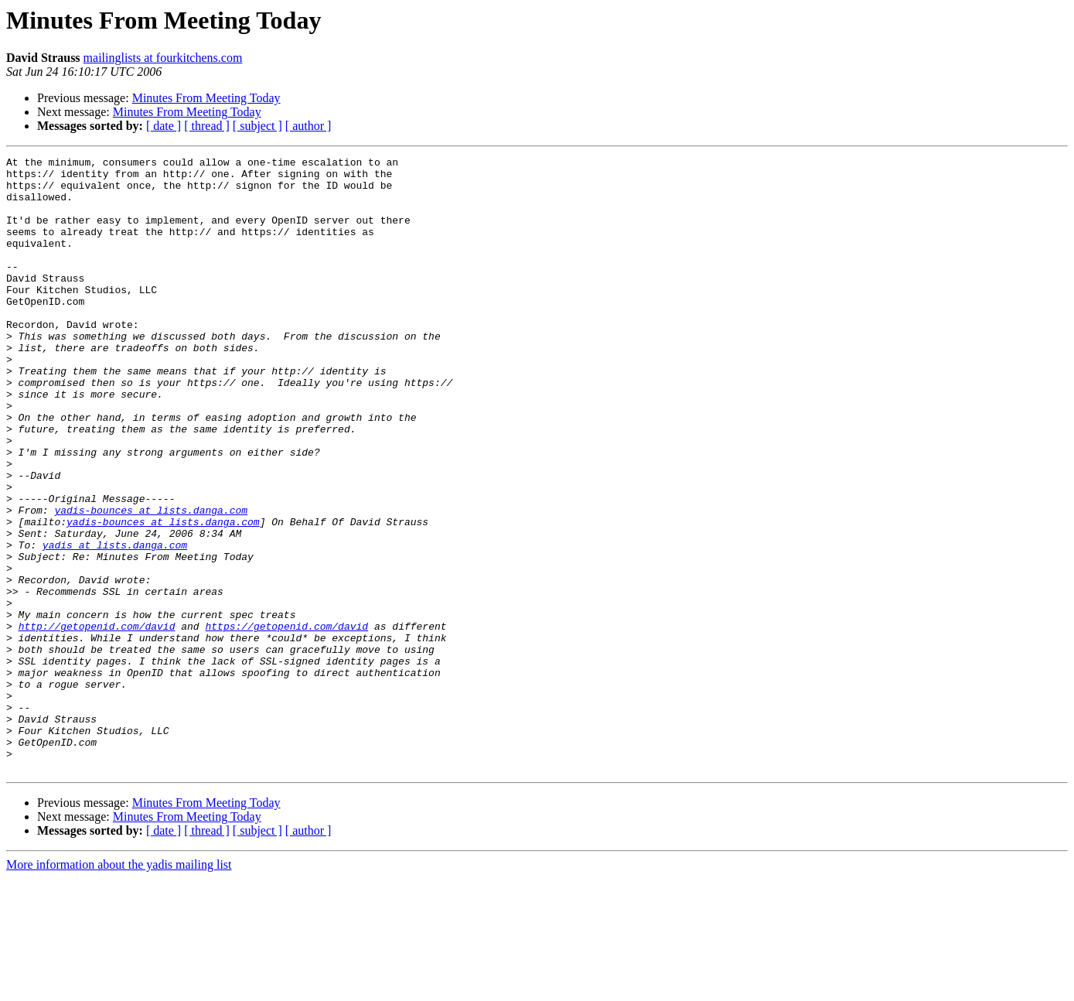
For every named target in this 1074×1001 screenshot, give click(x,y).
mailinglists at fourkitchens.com (163, 57)
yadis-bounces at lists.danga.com (150, 582)
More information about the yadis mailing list (119, 987)
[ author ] (308, 125)
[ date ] (163, 125)
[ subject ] (257, 125)
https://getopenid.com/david (286, 721)
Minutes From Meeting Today (206, 97)
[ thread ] (207, 125)
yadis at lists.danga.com (115, 623)
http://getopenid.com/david (97, 721)
